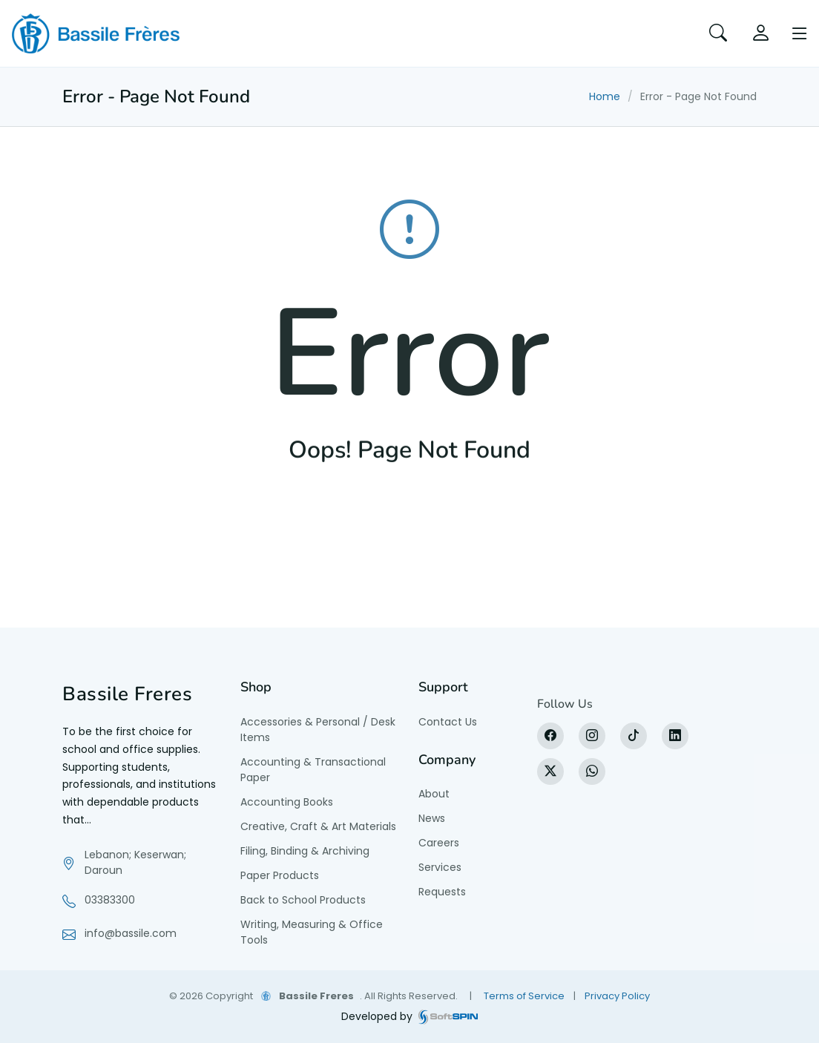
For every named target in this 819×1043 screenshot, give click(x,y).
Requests (442, 891)
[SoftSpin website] (448, 1016)
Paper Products (279, 875)
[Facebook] (550, 736)
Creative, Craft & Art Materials (318, 826)
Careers (438, 842)
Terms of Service (524, 996)
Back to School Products (303, 899)
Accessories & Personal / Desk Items (317, 729)
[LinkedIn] (675, 736)
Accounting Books (286, 801)
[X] (550, 771)
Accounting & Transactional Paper (313, 769)
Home (604, 96)
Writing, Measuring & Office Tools (311, 932)
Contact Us (447, 721)
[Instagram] (592, 736)
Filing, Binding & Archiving (304, 850)
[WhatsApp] (592, 771)
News (431, 818)
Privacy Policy (617, 996)
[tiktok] (633, 736)
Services (439, 867)
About (434, 793)
